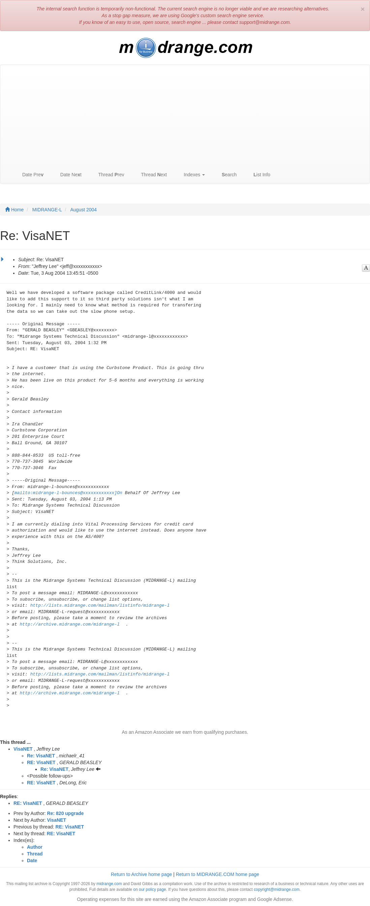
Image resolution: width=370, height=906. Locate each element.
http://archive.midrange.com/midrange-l (70, 624)
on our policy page (149, 889)
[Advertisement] (185, 115)
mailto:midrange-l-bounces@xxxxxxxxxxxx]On (68, 492)
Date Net (68, 175)
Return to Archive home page (141, 874)
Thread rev (108, 175)
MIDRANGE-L (47, 209)
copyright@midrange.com (277, 889)
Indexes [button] (191, 175)
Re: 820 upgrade (65, 813)
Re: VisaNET (41, 755)
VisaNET (23, 749)
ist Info (258, 175)
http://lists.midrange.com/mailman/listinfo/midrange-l (99, 605)
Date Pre (29, 175)
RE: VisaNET (41, 762)
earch (226, 175)
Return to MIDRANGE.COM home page (217, 874)
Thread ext (150, 175)
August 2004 (83, 209)
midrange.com (109, 883)
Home (14, 209)
